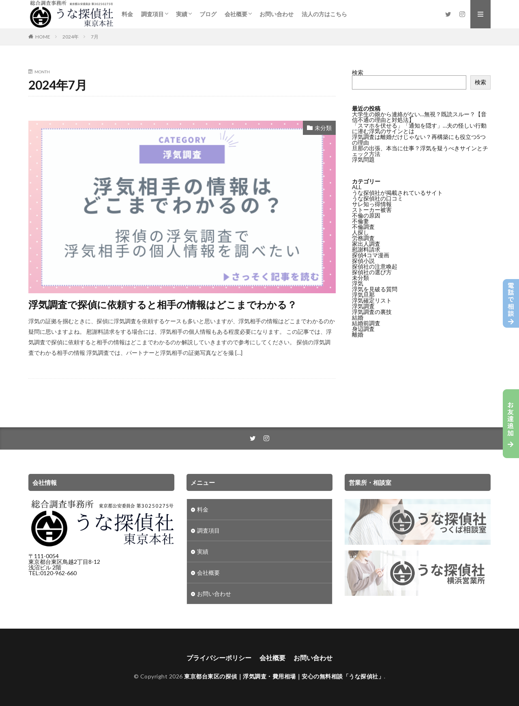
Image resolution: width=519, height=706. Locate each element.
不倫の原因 (366, 215)
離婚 (357, 334)
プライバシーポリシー (219, 657)
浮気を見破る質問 (374, 289)
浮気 (357, 283)
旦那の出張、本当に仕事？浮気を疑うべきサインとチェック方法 (420, 151)
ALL (357, 186)
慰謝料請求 (366, 249)
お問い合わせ (277, 14)
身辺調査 (363, 328)
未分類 (323, 127)
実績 (181, 14)
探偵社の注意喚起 (374, 266)
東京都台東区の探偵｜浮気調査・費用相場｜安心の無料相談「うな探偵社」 (284, 676)
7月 (95, 37)
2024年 (70, 37)
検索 (357, 72)
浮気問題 (363, 159)
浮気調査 (363, 306)
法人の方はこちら (324, 14)
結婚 (357, 317)
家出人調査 (366, 243)
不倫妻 (360, 221)
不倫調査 (363, 226)
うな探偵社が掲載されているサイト (397, 192)
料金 (127, 14)
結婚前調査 (366, 323)
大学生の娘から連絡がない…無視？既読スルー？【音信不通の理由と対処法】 (419, 117)
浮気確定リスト (372, 300)
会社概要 (236, 14)
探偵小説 (363, 260)
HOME (42, 37)
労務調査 (363, 238)
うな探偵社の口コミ (377, 198)
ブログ (208, 14)
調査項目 (152, 14)
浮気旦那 (363, 294)
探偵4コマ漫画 (370, 255)
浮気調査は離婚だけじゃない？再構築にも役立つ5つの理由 (419, 139)
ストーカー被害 (372, 209)
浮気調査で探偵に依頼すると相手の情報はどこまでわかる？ (162, 304)
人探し (360, 232)
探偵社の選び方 (372, 272)
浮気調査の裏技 (372, 311)
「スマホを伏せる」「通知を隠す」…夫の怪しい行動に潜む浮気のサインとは (419, 128)
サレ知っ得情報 (372, 203)
